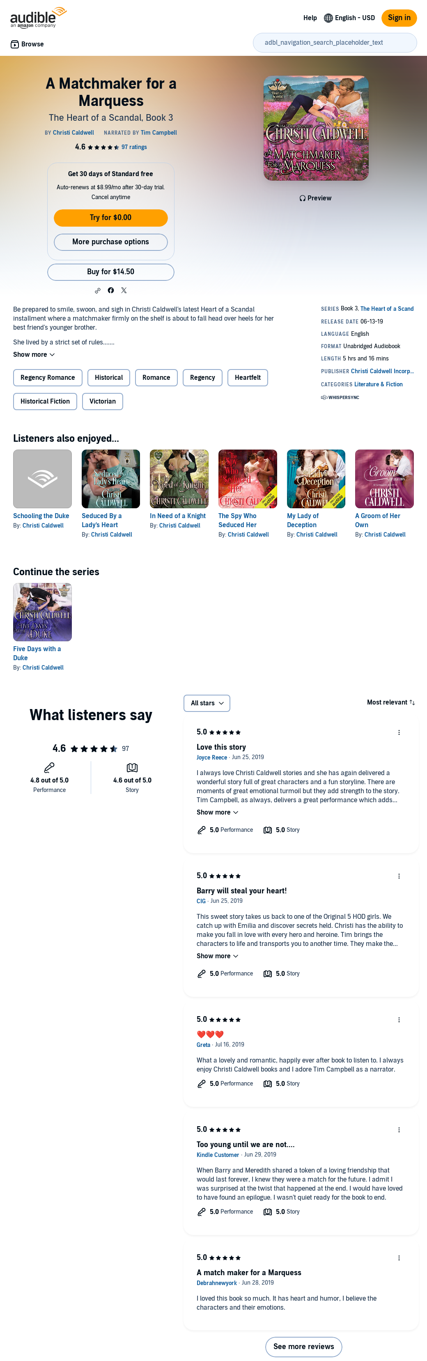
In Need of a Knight (178, 516)
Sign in (399, 18)
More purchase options (110, 242)
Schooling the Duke (41, 516)
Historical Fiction (45, 401)
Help (310, 18)
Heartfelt (248, 378)
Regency (202, 378)
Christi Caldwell (43, 525)
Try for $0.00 (110, 217)
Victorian (103, 401)
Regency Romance (48, 378)
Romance (156, 378)
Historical (109, 378)
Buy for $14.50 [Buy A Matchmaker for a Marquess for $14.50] (110, 272)
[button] (97, 290)
